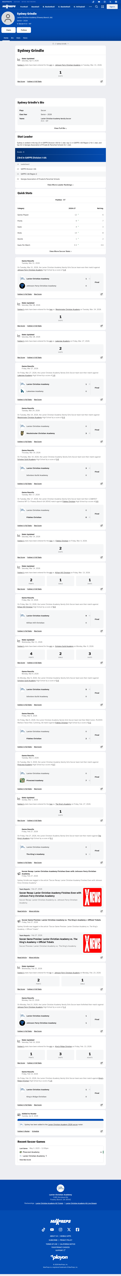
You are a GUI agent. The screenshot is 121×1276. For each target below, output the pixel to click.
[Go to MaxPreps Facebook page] (77, 1230)
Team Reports (24, 889)
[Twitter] (110, 1)
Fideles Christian (69, 501)
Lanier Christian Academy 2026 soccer (63, 1124)
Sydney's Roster (23, 1131)
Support (60, 1250)
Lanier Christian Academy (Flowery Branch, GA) (34, 17)
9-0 (54, 607)
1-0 (64, 270)
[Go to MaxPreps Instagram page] (60, 1230)
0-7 (53, 764)
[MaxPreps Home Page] (53, 44)
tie (50, 973)
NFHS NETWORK (29, 2)
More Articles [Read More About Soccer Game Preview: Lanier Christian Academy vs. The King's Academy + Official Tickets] (34, 957)
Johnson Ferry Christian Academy (67, 65)
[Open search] (96, 7)
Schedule (35, 1131)
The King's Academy (63, 804)
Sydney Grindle (27, 13)
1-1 (64, 1007)
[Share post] (102, 81)
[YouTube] (99, 1)
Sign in (112, 6)
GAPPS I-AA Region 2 (29, 174)
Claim (8, 30)
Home (6, 38)
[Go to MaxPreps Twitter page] (69, 1230)
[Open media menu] (103, 7)
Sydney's (20, 65)
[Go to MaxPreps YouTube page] (52, 1230)
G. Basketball (64, 6)
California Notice (67, 1244)
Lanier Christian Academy (34, 279)
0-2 (89, 723)
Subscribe (53, 1240)
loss (50, 309)
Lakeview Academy (62, 341)
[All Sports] (90, 7)
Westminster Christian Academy (68, 309)
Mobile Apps (65, 1236)
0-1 (51, 838)
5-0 (57, 681)
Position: (58, 200)
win (50, 65)
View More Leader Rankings (60, 184)
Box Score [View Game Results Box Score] (38, 294)
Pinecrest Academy (24, 764)
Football (24, 6)
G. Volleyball (79, 6)
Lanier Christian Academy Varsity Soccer (56, 118)
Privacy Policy (66, 1240)
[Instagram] (104, 1)
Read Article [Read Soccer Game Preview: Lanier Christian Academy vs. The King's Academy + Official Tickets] (22, 957)
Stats (18, 38)
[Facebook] (116, 1)
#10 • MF (24, 23)
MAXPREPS (7, 2)
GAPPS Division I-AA (28, 169)
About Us (54, 1236)
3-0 (57, 459)
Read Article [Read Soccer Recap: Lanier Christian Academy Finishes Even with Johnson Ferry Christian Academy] (22, 911)
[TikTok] (93, 1)
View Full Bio (60, 128)
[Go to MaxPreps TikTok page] (43, 1230)
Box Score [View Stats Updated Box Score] (21, 81)
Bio (12, 38)
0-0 (97, 501)
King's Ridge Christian (63, 1046)
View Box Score (25, 1159)
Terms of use (51, 1244)
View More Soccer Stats (61, 251)
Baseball (35, 6)
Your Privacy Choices (60, 1247)
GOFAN (17, 2)
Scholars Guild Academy (26, 459)
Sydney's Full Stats (34, 81)
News (25, 38)
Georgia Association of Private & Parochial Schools (40, 179)
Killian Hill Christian (62, 572)
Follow (24, 30)
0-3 (63, 417)
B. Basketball (49, 6)
